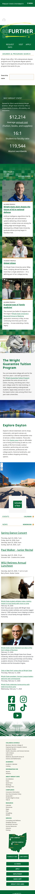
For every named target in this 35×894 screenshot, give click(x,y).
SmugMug (11, 813)
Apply (28, 44)
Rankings (8, 785)
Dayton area (14, 440)
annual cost (22, 122)
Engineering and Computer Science (16, 747)
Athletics (11, 773)
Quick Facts (9, 783)
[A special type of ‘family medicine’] (17, 289)
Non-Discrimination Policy (13, 794)
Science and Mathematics (13, 759)
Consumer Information (12, 792)
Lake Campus (10, 753)
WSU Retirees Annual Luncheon (13, 564)
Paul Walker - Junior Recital (17, 550)
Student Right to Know (12, 798)
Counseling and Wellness (13, 820)
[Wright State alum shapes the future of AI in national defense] (17, 191)
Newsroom (27, 524)
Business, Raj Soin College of (14, 745)
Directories (9, 807)
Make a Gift (17, 879)
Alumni (10, 771)
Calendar (28, 516)
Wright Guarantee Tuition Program (17, 378)
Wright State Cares (17, 884)
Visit (21, 44)
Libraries (8, 828)
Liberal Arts (9, 755)
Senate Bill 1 (9, 796)
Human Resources (11, 826)
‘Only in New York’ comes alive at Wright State (16, 671)
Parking (8, 830)
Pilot (7, 811)
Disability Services (11, 822)
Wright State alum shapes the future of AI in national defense (17, 209)
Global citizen (10, 263)
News (7, 781)
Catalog (8, 766)
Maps (7, 809)
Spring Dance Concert (14, 532)
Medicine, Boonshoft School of (15, 757)
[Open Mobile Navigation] (30, 3)
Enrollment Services (11, 824)
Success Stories (24, 176)
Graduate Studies (11, 749)
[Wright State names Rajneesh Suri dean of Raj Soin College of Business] (17, 634)
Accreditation (10, 779)
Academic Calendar (11, 764)
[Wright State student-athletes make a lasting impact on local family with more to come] (17, 587)
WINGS (8, 815)
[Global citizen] (17, 247)
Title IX (8, 800)
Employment (17, 874)
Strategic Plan (10, 787)
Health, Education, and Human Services (17, 751)
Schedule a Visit (12, 856)
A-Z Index (17, 864)
